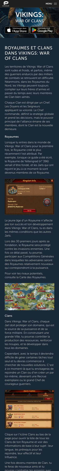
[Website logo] (6, 3)
